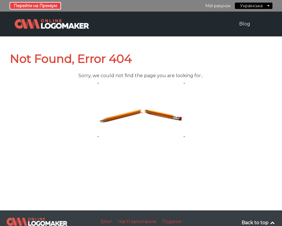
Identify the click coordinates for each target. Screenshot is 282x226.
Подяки (172, 221)
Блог (106, 221)
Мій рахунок (218, 5)
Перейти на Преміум (35, 5)
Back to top (259, 222)
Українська (254, 5)
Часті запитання (137, 221)
